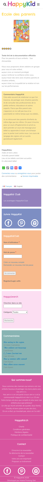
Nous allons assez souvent (14, 364)
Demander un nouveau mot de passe (18, 265)
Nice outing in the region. (14, 342)
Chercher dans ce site (13, 303)
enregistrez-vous (24, 173)
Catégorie (8, 312)
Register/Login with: (12, 281)
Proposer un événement (21, 461)
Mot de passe (10, 252)
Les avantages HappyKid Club (16, 200)
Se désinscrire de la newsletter (21, 453)
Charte (21, 426)
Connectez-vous (8, 173)
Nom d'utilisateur (12, 242)
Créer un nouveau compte (14, 262)
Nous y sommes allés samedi (15, 359)
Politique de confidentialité (21, 435)
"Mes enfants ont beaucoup (15, 348)
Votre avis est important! (21, 458)
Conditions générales (21, 429)
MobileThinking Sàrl (28, 480)
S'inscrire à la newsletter (21, 450)
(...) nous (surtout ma (13, 353)
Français (8, 186)
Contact (21, 456)
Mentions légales (21, 432)
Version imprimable (29, 176)
